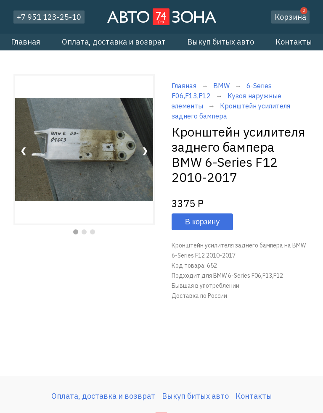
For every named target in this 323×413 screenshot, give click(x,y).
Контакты (293, 42)
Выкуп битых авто (220, 42)
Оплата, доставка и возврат (114, 42)
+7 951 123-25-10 (49, 17)
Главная (25, 42)
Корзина (291, 16)
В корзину (202, 222)
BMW (221, 86)
